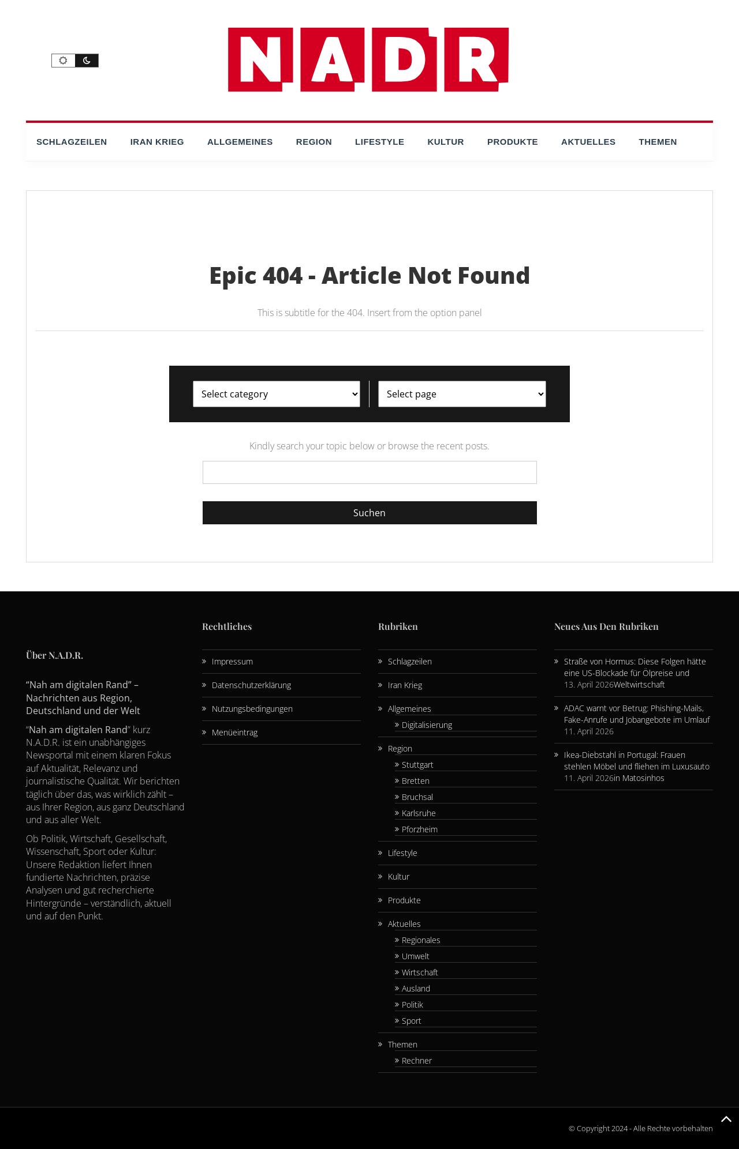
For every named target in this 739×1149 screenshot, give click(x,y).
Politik (412, 1004)
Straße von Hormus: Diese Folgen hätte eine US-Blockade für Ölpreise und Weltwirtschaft (635, 673)
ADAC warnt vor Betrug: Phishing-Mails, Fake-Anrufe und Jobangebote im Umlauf (637, 714)
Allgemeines (240, 142)
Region (314, 142)
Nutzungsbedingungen (252, 708)
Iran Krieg (157, 142)
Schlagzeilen (71, 142)
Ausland (416, 988)
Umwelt (416, 956)
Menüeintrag (234, 732)
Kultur (445, 142)
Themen (658, 142)
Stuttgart (418, 764)
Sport (411, 1020)
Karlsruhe (419, 813)
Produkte (512, 142)
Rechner (417, 1060)
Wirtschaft (420, 972)
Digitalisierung (427, 724)
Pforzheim (420, 829)
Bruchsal (417, 796)
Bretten (416, 780)
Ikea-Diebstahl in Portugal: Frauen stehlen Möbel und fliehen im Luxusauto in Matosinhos (637, 766)
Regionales (421, 939)
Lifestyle (379, 142)
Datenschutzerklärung (251, 684)
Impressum (232, 661)
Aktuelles (588, 142)
